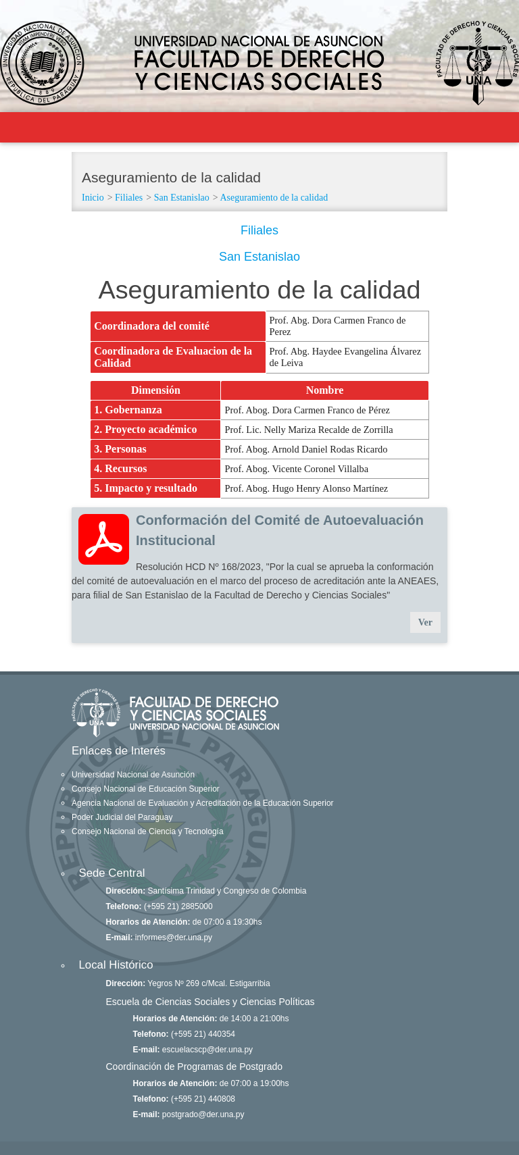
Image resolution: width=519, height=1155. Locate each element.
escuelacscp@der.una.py (207, 1049)
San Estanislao (181, 197)
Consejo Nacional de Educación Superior (146, 789)
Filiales (129, 197)
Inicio (93, 197)
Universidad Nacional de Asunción (133, 774)
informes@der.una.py (173, 937)
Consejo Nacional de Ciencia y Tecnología (148, 831)
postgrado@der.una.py (203, 1114)
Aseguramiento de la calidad (274, 197)
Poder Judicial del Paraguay (122, 817)
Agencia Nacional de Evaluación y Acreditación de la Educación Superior (203, 803)
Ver (425, 622)
